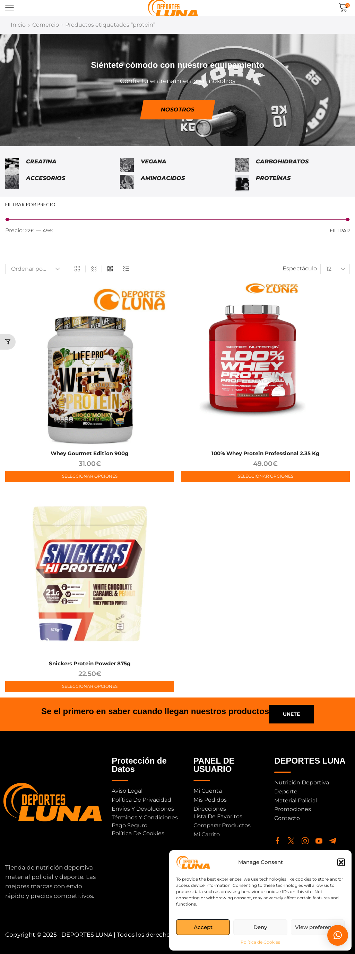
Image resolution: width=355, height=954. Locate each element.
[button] (341, 862)
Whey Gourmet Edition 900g (90, 453)
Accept (203, 927)
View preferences (317, 927)
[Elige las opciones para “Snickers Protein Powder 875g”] (89, 686)
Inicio (18, 24)
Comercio (45, 24)
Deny (260, 927)
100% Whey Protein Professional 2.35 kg (265, 453)
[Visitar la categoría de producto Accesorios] (12, 183)
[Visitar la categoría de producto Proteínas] (242, 183)
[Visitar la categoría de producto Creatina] (12, 166)
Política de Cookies (260, 942)
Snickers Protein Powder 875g (90, 663)
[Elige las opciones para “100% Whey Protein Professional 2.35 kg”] (265, 476)
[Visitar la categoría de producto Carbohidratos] (242, 166)
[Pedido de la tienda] (34, 269)
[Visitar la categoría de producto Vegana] (127, 166)
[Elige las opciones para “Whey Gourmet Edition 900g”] (89, 476)
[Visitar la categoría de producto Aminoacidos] (127, 183)
